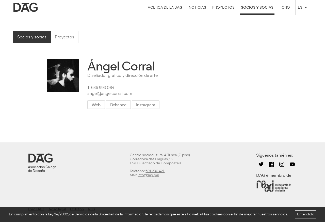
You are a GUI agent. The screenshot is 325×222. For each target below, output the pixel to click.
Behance (118, 104)
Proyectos (223, 7)
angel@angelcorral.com (109, 93)
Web (96, 104)
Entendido (305, 214)
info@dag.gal (148, 175)
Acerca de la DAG (165, 7)
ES (300, 7)
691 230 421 (155, 171)
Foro (285, 7)
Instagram (145, 104)
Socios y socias (257, 7)
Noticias (197, 7)
